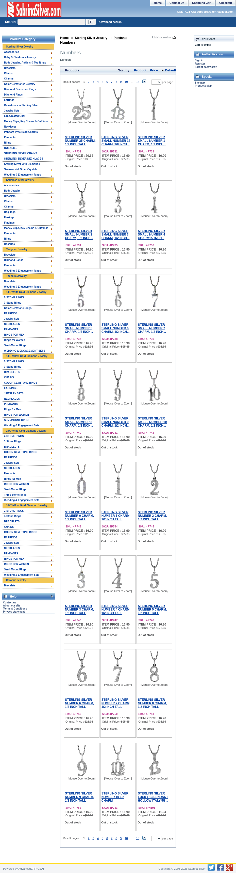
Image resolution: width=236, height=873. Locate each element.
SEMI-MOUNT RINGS (16, 420)
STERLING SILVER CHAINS (20, 153)
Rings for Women (14, 340)
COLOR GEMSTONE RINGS (20, 382)
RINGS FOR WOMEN (16, 414)
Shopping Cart (201, 2)
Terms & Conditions (15, 608)
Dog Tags (9, 212)
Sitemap (200, 82)
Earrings (9, 100)
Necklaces (10, 126)
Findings (9, 222)
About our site (11, 605)
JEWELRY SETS (14, 393)
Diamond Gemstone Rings (20, 89)
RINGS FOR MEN (14, 334)
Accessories (11, 52)
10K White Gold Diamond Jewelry (26, 430)
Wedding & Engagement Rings (22, 174)
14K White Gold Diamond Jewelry (26, 292)
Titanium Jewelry (16, 276)
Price (154, 70)
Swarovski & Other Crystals (20, 169)
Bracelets (9, 68)
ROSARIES (10, 148)
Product (140, 70)
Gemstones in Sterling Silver (21, 105)
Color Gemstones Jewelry (19, 84)
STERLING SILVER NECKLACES (23, 158)
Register (200, 63)
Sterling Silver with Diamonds (22, 164)
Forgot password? (206, 67)
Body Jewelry (12, 190)
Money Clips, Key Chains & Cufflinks (26, 121)
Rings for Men (12, 409)
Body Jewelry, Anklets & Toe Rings (25, 62)
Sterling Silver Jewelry (91, 38)
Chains (8, 73)
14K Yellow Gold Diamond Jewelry (26, 356)
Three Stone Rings (15, 494)
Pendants (120, 38)
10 (126, 81)
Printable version (161, 37)
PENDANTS (11, 329)
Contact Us (177, 2)
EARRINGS (11, 313)
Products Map (203, 85)
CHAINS (9, 377)
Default (170, 70)
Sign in (199, 60)
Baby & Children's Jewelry (20, 57)
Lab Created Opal (14, 116)
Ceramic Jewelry (16, 580)
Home (64, 38)
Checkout (225, 2)
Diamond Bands (13, 260)
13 (137, 81)
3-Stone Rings (12, 302)
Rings (7, 142)
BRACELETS (12, 372)
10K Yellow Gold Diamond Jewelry (26, 505)
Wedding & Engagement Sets (21, 425)
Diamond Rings (13, 94)
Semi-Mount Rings (15, 345)
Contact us (9, 602)
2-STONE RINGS (14, 297)
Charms (8, 78)
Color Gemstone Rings (17, 308)
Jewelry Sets (12, 110)
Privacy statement (14, 611)
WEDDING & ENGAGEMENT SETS (24, 350)
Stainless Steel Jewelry (20, 180)
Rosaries (9, 244)
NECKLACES (12, 324)
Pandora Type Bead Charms (21, 132)
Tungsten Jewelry (16, 249)
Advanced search (110, 21)
